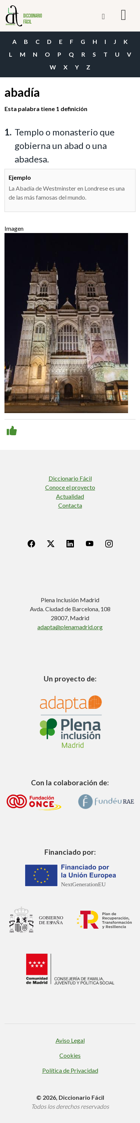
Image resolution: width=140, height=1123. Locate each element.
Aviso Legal (70, 1040)
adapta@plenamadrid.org (70, 626)
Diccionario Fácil (70, 478)
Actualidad (70, 496)
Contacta (70, 505)
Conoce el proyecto (70, 487)
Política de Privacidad (70, 1070)
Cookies (70, 1055)
